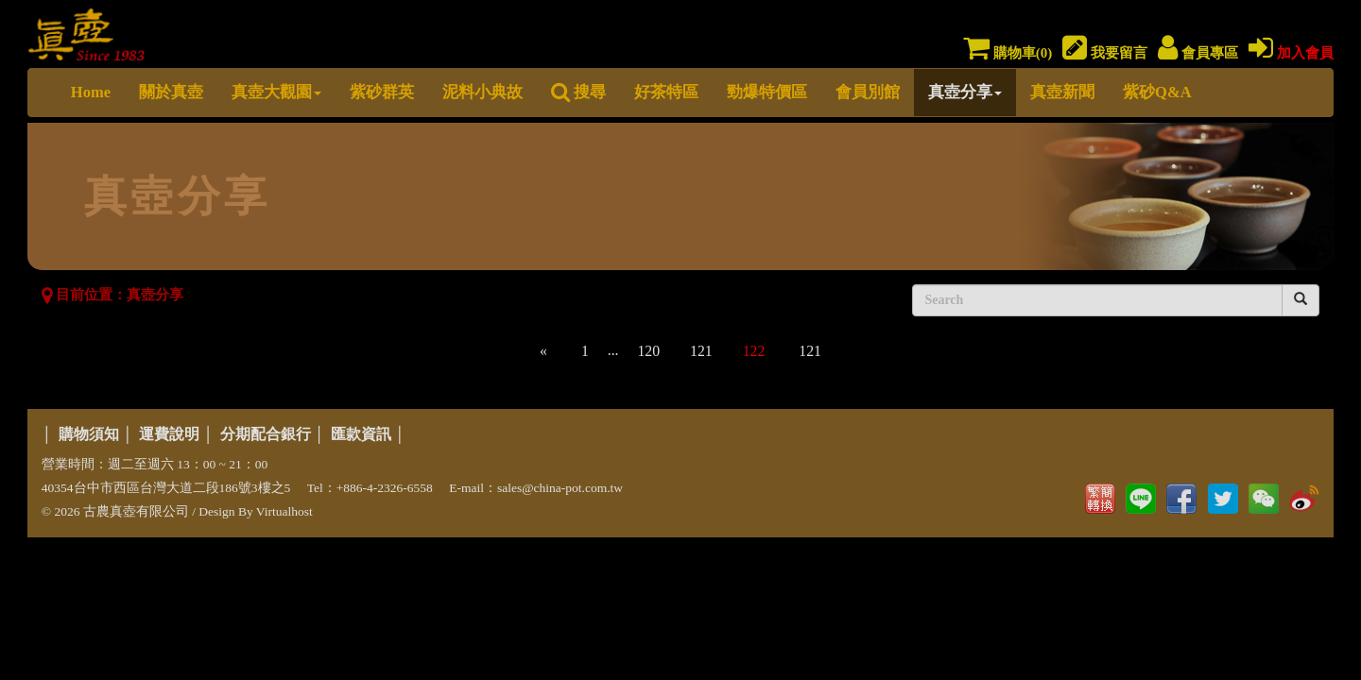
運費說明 (169, 434)
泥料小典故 (482, 92)
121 (701, 351)
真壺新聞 (1062, 92)
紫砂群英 (382, 92)
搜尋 (578, 92)
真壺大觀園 (276, 92)
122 (754, 351)
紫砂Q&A (1157, 92)
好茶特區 (666, 92)
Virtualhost (284, 511)
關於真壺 (171, 92)
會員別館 (868, 92)
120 (648, 351)
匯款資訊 (361, 434)
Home (91, 92)
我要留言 (1104, 52)
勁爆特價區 (767, 92)
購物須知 (89, 434)
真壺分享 (965, 92)
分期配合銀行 (265, 434)
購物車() (1007, 52)
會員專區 (1198, 52)
